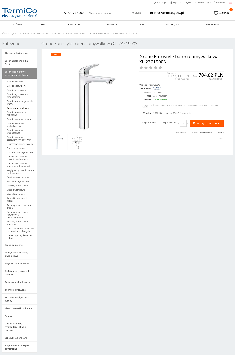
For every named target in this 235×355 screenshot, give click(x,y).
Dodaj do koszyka (208, 123)
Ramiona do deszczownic (19, 177)
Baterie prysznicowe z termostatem (17, 95)
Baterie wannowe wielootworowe (15, 124)
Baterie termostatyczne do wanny (20, 102)
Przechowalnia (196, 2)
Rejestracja (178, 2)
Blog (43, 24)
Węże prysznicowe (16, 190)
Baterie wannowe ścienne (19, 119)
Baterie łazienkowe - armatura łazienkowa (42, 33)
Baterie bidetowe (15, 81)
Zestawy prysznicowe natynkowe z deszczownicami (17, 215)
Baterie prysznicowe (17, 90)
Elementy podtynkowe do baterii (19, 236)
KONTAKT (112, 24)
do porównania (169, 122)
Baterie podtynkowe (17, 86)
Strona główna (11, 33)
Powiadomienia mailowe (202, 132)
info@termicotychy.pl (167, 13)
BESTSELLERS (75, 24)
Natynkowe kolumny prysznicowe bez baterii (18, 158)
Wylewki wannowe (16, 194)
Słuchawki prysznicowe (18, 181)
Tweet (221, 138)
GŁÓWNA (17, 24)
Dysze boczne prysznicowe (20, 152)
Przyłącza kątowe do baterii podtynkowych (20, 171)
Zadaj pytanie (180, 132)
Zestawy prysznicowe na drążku (19, 206)
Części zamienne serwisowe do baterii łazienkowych (20, 230)
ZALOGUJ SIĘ (172, 24)
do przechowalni (150, 122)
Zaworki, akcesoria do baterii (17, 199)
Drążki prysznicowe (16, 148)
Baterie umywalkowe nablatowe (17, 113)
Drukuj (221, 132)
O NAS (141, 24)
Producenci (212, 24)
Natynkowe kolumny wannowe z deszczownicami (20, 165)
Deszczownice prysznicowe (20, 144)
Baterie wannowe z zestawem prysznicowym (19, 138)
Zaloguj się (162, 2)
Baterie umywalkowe (75, 33)
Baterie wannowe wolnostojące (15, 131)
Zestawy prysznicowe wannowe (17, 223)
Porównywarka (217, 2)
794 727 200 (73, 13)
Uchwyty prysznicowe (17, 185)
